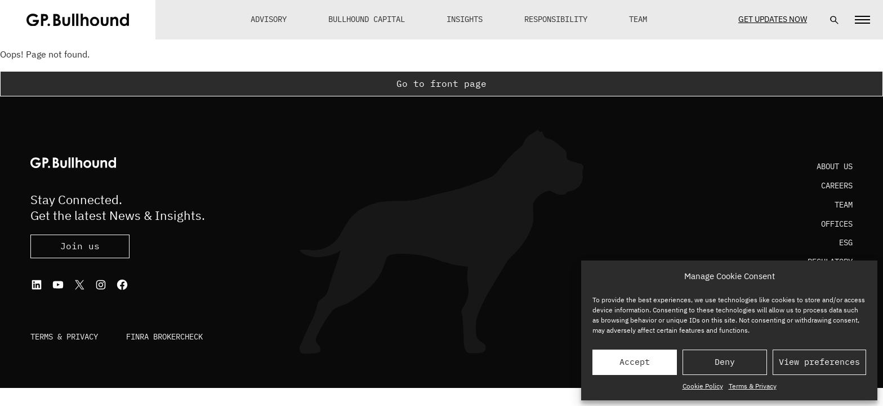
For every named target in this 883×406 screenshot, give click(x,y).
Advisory (269, 19)
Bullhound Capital (366, 19)
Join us (80, 245)
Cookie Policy (703, 386)
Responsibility (555, 19)
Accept (634, 361)
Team (638, 19)
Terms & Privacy (753, 386)
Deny (725, 361)
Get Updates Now (772, 19)
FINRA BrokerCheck (164, 337)
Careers (837, 185)
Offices (837, 224)
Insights (465, 19)
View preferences (819, 361)
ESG (846, 242)
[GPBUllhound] (77, 19)
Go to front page (441, 83)
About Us (835, 166)
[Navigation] (862, 19)
